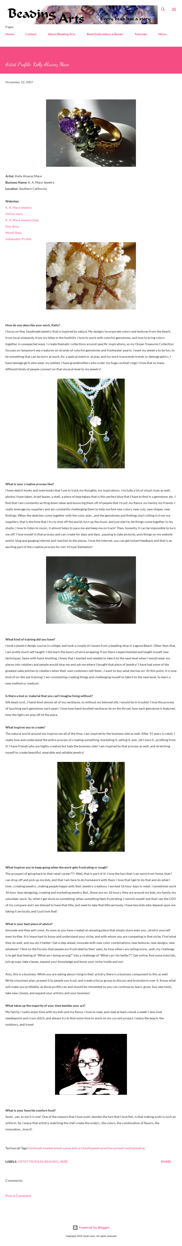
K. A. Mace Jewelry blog (21, 220)
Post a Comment (18, 1195)
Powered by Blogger (91, 1227)
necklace (108, 1148)
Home (9, 34)
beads (87, 1148)
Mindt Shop (13, 233)
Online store (14, 214)
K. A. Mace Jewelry (18, 207)
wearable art (73, 1148)
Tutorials (141, 34)
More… (163, 34)
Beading (51, 1161)
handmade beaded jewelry (46, 1148)
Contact (30, 34)
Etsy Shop (12, 226)
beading (139, 1148)
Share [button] (166, 1161)
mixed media (124, 1148)
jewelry (97, 1148)
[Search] (163, 8)
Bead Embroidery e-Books (105, 34)
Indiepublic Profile (18, 239)
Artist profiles (30, 1161)
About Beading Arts (61, 34)
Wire (64, 1161)
